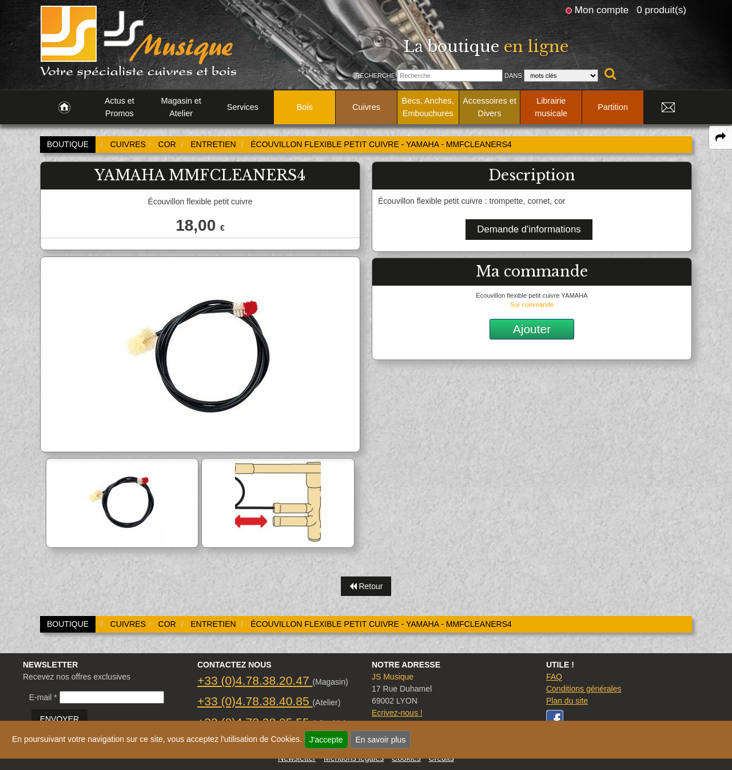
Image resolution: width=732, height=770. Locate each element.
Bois (305, 107)
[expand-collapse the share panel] (720, 137)
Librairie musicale (551, 107)
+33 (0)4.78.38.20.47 (254, 680)
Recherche (375, 75)
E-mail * (43, 697)
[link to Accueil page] (64, 108)
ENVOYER (59, 719)
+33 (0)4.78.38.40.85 (254, 701)
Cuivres (366, 107)
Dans (513, 75)
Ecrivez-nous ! (397, 712)
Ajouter (532, 328)
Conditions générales (584, 688)
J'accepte (326, 739)
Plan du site (567, 700)
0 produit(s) (661, 9)
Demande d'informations (528, 229)
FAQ (554, 676)
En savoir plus (380, 739)
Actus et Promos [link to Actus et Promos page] (119, 107)
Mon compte (601, 9)
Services (242, 107)
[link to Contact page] (668, 108)
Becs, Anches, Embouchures (428, 107)
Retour (366, 586)
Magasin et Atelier (181, 107)
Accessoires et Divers (489, 107)
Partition (613, 107)
